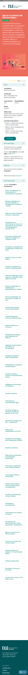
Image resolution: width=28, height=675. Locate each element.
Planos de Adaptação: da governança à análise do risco (13, 298)
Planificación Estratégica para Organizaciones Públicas (13, 336)
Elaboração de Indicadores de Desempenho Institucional (13, 456)
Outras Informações (9, 143)
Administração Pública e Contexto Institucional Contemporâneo (12, 485)
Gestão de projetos (11, 393)
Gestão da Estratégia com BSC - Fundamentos (13, 421)
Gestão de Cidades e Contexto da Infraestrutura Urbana (13, 375)
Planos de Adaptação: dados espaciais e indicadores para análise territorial (14, 277)
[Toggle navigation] (4, 6)
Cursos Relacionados (9, 181)
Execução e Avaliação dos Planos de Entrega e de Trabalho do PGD (13, 237)
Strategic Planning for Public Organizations (12, 356)
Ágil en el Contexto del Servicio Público (12, 533)
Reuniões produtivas (11, 448)
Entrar (13, 153)
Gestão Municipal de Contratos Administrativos (13, 317)
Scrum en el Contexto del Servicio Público (13, 542)
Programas (7, 165)
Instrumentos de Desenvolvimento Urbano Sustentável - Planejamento (13, 523)
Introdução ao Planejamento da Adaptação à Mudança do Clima (14, 248)
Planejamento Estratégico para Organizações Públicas (13, 439)
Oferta (5, 84)
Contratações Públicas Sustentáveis (12, 475)
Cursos (4, 670)
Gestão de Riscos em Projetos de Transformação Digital (13, 552)
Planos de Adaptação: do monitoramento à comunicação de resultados (13, 192)
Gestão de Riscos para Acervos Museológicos (12, 308)
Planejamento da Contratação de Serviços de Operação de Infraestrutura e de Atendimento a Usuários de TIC (13, 226)
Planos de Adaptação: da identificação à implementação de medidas (13, 287)
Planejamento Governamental (10, 504)
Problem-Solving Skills (12, 561)
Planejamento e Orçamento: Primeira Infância (13, 365)
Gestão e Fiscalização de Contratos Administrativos (13, 267)
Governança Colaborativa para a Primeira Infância (13, 466)
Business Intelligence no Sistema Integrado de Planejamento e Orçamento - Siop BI (13, 203)
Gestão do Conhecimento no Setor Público (13, 495)
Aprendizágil (6, 668)
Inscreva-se (10, 138)
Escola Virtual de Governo (15, 6)
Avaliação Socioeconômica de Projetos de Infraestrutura (13, 346)
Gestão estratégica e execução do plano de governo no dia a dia (12, 411)
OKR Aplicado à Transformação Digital (12, 401)
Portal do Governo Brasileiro (11, 1)
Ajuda (22, 672)
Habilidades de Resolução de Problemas (13, 385)
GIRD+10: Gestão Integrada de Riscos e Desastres (13, 214)
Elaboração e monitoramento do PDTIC (13, 430)
